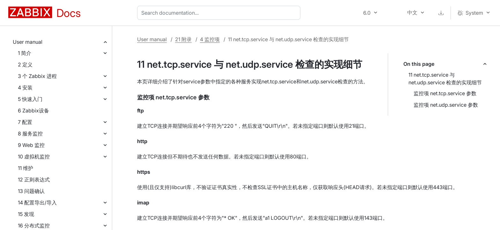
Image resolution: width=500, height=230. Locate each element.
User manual (27, 42)
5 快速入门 (30, 99)
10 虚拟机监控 (34, 156)
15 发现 (26, 214)
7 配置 (25, 122)
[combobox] (220, 13)
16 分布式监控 (34, 225)
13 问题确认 (31, 191)
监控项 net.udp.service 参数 (446, 105)
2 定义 (25, 64)
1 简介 (24, 53)
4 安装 (25, 87)
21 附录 (183, 39)
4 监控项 (210, 39)
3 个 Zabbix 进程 (37, 76)
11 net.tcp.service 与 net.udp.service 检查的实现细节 (445, 79)
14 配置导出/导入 (37, 202)
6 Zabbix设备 (33, 110)
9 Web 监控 (31, 145)
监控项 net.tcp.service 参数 (445, 93)
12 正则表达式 (34, 179)
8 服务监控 (30, 133)
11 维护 (25, 168)
